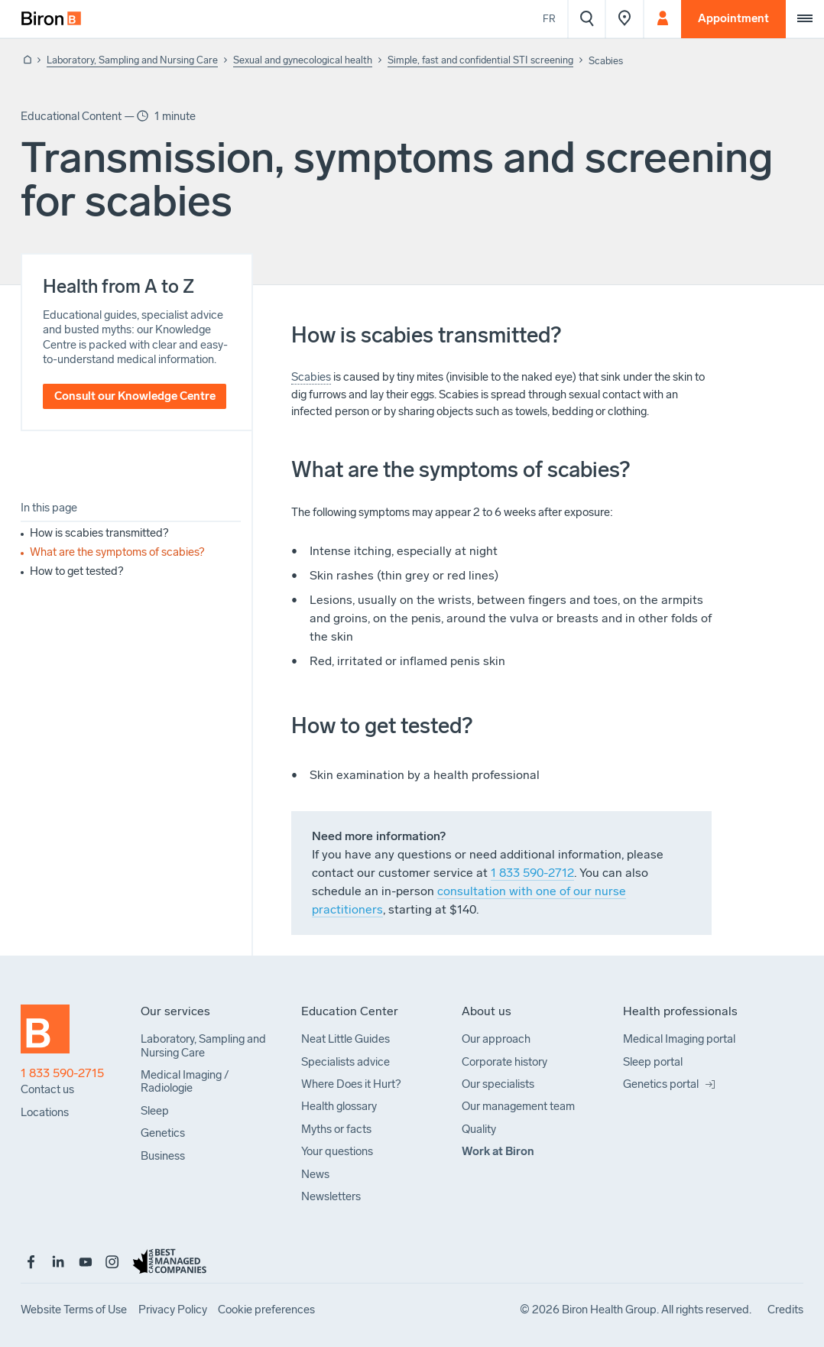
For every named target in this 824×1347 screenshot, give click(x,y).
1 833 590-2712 (532, 872)
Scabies (311, 377)
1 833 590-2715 (62, 1073)
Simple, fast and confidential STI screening (480, 60)
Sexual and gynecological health (302, 60)
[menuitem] (51, 19)
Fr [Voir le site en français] (549, 18)
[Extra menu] (805, 19)
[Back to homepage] (26, 61)
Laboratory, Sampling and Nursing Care (132, 60)
